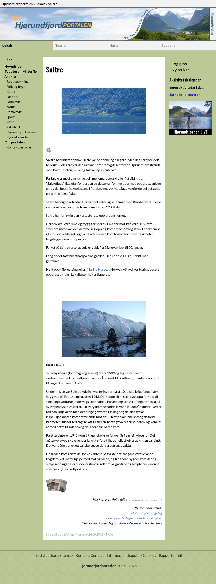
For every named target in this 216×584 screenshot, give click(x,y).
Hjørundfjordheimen (21, 132)
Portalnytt (14, 112)
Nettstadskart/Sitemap (53, 555)
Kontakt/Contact (90, 555)
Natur (114, 45)
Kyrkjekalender (18, 137)
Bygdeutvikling (18, 81)
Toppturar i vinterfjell (21, 71)
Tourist (61, 45)
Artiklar (10, 76)
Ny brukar (180, 69)
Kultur (11, 92)
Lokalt (40, 4)
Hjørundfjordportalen (17, 4)
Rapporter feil (170, 555)
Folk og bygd (16, 86)
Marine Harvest (98, 269)
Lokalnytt (13, 102)
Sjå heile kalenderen (184, 94)
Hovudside (13, 66)
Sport (11, 117)
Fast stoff (12, 127)
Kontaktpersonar (19, 147)
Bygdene (168, 45)
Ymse (10, 122)
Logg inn (179, 63)
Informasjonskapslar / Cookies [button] (131, 555)
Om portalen (14, 142)
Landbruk (13, 97)
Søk (9, 59)
